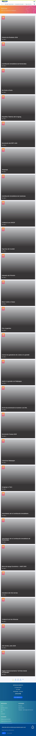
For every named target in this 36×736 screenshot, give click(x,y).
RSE (1, 711)
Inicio (2, 705)
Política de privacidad (5, 719)
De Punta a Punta (7, 90)
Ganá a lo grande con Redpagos (12, 381)
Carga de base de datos (6, 721)
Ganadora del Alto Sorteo (10, 593)
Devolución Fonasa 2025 (9, 434)
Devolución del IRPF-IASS (9, 143)
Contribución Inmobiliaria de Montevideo (14, 64)
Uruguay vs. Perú (7, 487)
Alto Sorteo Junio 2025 (9, 646)
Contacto (3, 713)
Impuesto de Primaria (8, 275)
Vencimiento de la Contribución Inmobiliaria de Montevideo (16, 539)
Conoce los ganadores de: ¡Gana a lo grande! (15, 355)
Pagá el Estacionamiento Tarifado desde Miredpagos (14, 671)
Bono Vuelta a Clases (8, 302)
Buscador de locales (19, 4)
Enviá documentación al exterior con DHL (14, 408)
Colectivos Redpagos (8, 460)
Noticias (20, 705)
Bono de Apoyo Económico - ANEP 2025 (14, 566)
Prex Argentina (6, 328)
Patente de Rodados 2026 (10, 37)
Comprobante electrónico (6, 723)
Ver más (3, 39)
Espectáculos (21, 707)
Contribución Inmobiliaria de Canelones (14, 196)
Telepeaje (5, 169)
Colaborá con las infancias (10, 619)
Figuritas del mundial (8, 249)
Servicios (3, 709)
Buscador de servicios (9, 4)
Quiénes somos (4, 707)
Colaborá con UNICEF (8, 222)
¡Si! (3, 733)
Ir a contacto (18, 697)
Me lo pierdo (9, 733)
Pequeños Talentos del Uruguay (11, 117)
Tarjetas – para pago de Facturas (25, 709)
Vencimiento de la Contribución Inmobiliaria (15, 513)
